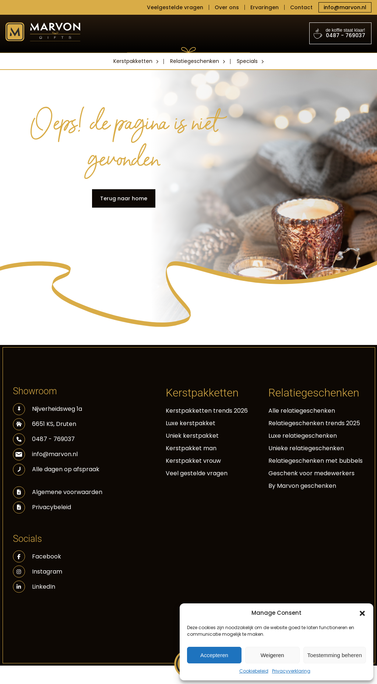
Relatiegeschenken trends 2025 (314, 423)
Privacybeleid (51, 507)
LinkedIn (34, 587)
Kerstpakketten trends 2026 (207, 410)
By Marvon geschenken (302, 486)
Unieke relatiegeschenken (306, 448)
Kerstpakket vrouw (193, 460)
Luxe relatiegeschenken (302, 435)
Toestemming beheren (334, 655)
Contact (301, 7)
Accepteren (214, 655)
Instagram (37, 571)
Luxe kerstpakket (190, 423)
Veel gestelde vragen (197, 473)
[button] (362, 613)
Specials (247, 61)
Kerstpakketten (132, 61)
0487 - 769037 (340, 33)
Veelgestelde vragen (175, 7)
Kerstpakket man (191, 448)
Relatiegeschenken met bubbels (315, 460)
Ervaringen (264, 7)
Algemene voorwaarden (67, 492)
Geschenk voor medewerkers (311, 473)
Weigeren (272, 655)
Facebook (37, 556)
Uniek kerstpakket (192, 435)
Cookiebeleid (253, 671)
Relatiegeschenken (194, 61)
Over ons (227, 7)
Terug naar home (123, 198)
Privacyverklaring (291, 671)
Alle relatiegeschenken (301, 410)
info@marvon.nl (345, 7)
